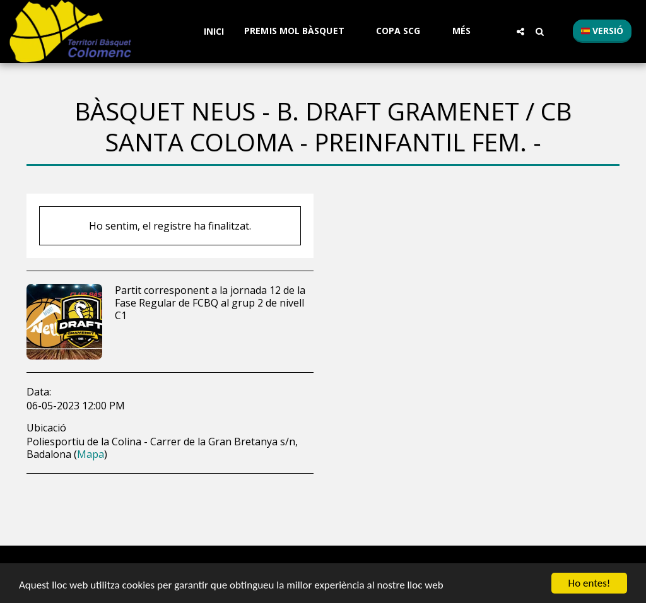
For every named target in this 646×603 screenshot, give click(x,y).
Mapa (90, 454)
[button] (300, 31)
